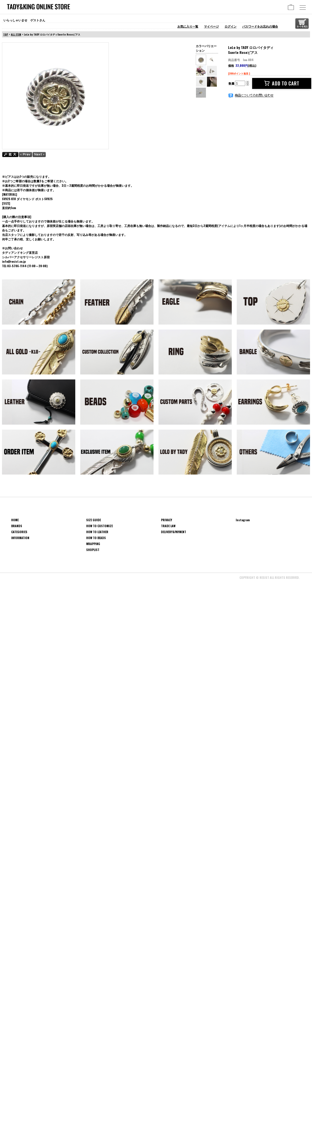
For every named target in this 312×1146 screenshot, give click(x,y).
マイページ (211, 26)
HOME (15, 520)
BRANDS (16, 526)
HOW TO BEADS (96, 538)
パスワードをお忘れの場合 (260, 26)
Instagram (243, 520)
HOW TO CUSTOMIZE (99, 526)
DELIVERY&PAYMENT (173, 532)
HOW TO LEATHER (97, 532)
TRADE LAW (168, 526)
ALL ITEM (16, 34)
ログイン (230, 26)
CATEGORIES (19, 532)
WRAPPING (93, 544)
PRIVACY (166, 520)
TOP (5, 34)
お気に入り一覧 (187, 26)
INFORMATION (20, 538)
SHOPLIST (92, 550)
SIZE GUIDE (93, 520)
